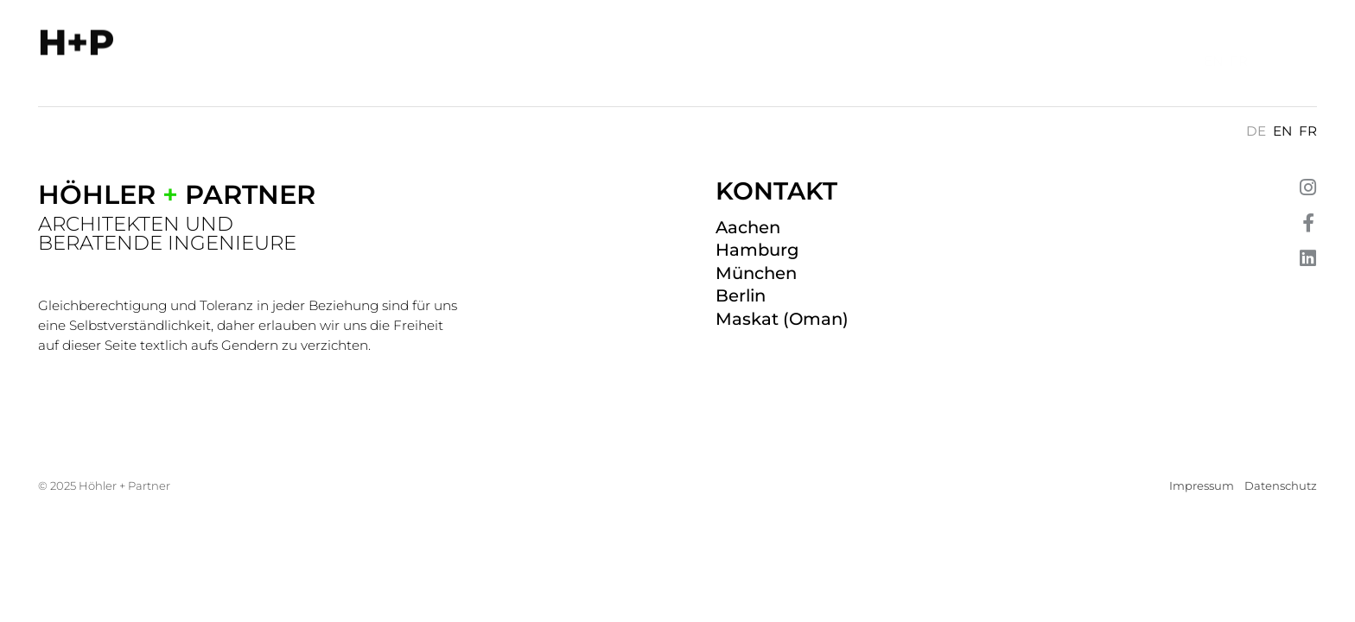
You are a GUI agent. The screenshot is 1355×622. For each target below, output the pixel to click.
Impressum (1201, 485)
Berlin (741, 295)
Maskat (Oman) (782, 318)
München (756, 273)
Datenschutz (1280, 485)
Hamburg (757, 249)
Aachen (748, 227)
